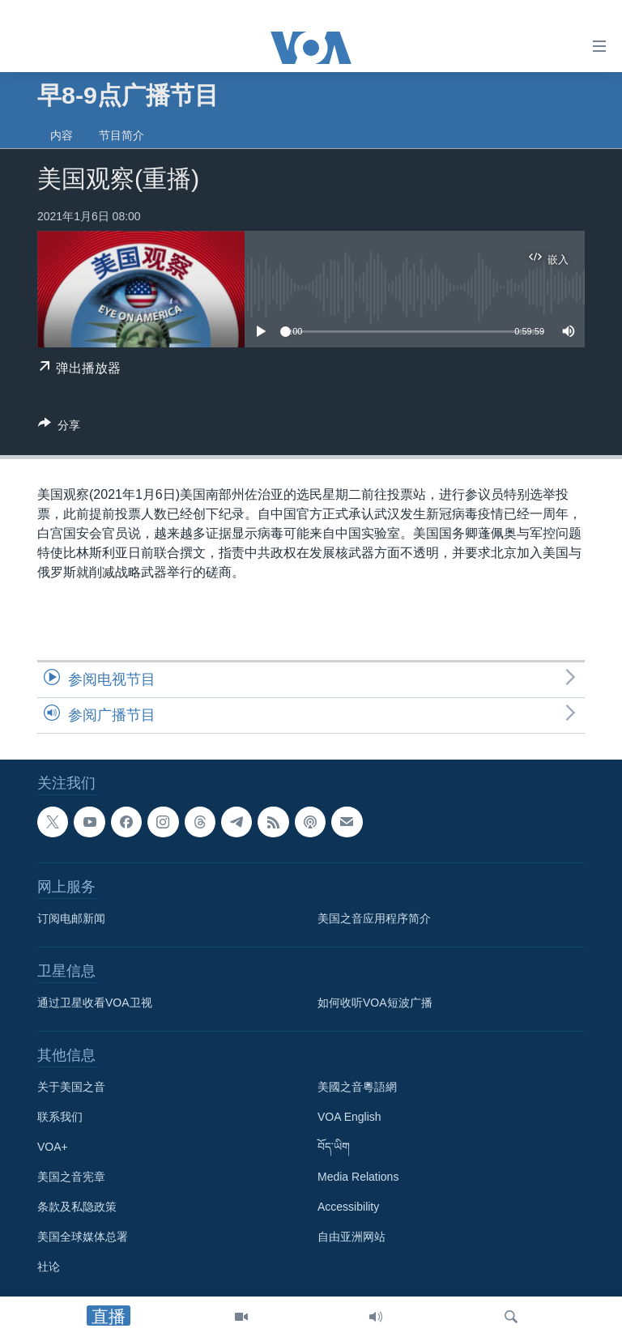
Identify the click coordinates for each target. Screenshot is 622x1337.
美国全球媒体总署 (82, 1237)
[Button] (59, 428)
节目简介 (121, 135)
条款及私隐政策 (77, 1207)
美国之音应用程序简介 (374, 919)
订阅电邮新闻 (71, 919)
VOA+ (52, 1147)
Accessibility (348, 1207)
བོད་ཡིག (333, 1147)
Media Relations (357, 1177)
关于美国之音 (71, 1087)
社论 (48, 1267)
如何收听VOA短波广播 (374, 1003)
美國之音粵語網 (357, 1087)
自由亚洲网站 (351, 1237)
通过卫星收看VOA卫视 (94, 1003)
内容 (61, 135)
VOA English (349, 1117)
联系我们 (60, 1117)
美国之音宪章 (71, 1177)
